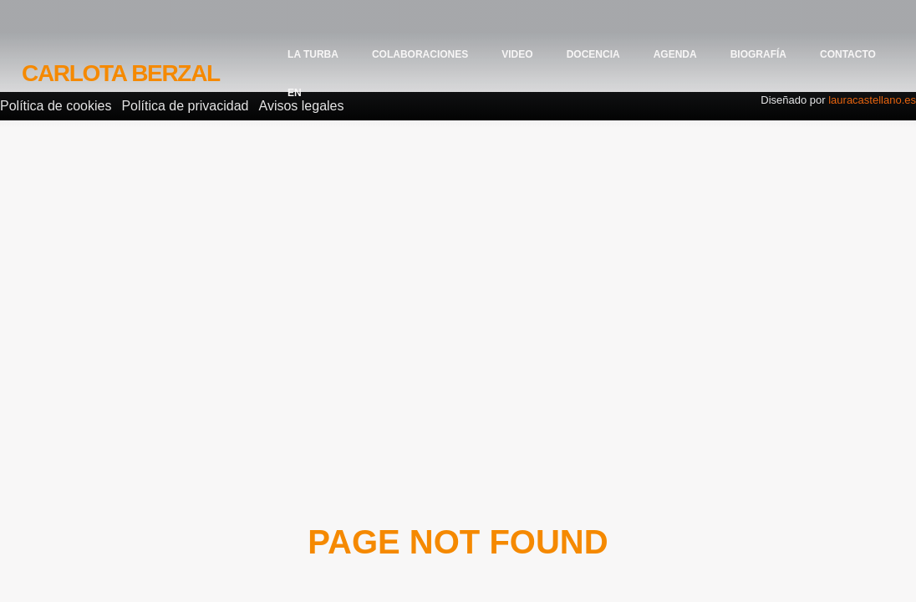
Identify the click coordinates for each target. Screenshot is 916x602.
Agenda (675, 54)
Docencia (593, 54)
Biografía (758, 54)
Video (516, 54)
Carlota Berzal (121, 73)
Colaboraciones (420, 54)
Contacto (848, 54)
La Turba (313, 54)
